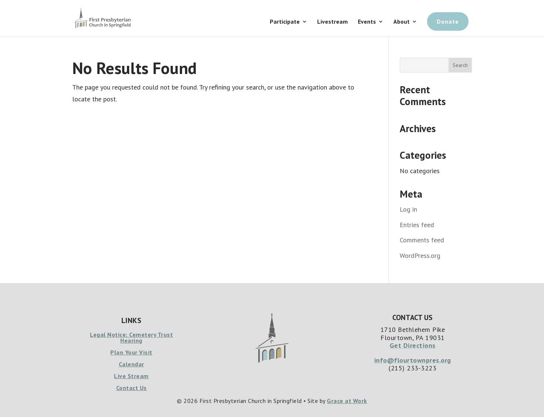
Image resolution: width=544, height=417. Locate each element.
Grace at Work (347, 400)
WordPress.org (420, 255)
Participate (285, 22)
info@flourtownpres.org (412, 360)
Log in (408, 209)
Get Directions (413, 345)
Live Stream (131, 376)
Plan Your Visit (131, 352)
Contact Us (131, 387)
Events (367, 22)
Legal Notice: (109, 334)
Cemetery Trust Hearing (146, 337)
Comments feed (422, 240)
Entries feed (417, 225)
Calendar (131, 364)
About (401, 22)
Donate (448, 21)
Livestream (332, 22)
